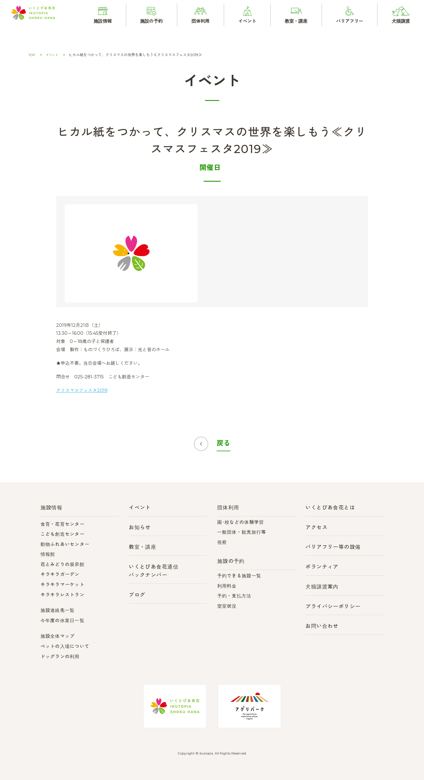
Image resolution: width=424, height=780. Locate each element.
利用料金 (227, 586)
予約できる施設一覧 (239, 575)
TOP (32, 54)
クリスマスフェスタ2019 (81, 390)
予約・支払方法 (234, 596)
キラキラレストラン (63, 594)
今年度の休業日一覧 (63, 620)
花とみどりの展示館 (63, 564)
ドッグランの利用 (60, 656)
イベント (54, 54)
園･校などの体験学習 (240, 522)
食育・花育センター (63, 524)
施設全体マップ (58, 636)
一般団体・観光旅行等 (241, 532)
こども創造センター (63, 534)
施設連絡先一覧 (58, 610)
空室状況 (227, 606)
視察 (222, 542)
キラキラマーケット (63, 584)
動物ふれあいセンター (65, 544)
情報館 (48, 554)
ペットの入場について (65, 646)
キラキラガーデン (60, 574)
